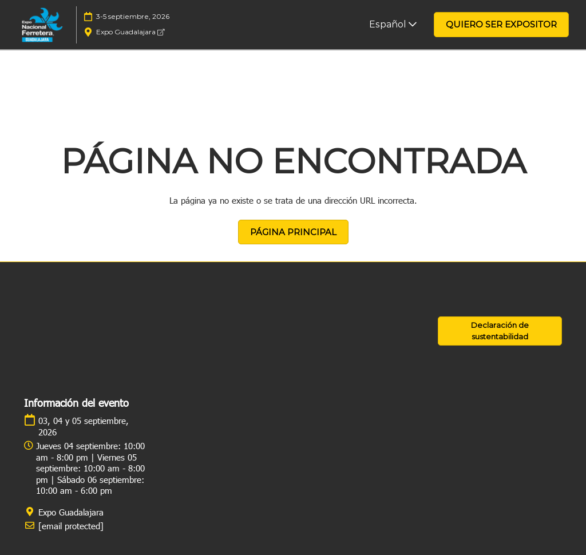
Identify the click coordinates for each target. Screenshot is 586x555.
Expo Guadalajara (130, 31)
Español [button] (393, 24)
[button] (501, 24)
